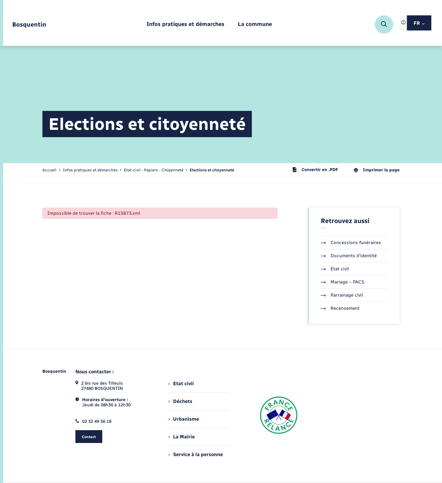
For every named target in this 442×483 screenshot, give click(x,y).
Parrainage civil (342, 295)
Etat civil (335, 269)
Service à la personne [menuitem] (195, 454)
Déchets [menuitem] (180, 401)
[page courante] (212, 170)
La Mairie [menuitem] (181, 437)
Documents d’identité (349, 255)
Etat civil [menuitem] (181, 383)
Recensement (340, 308)
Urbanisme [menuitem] (183, 419)
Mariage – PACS (342, 282)
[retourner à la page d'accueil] (29, 24)
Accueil (49, 170)
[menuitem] (185, 24)
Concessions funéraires (351, 242)
